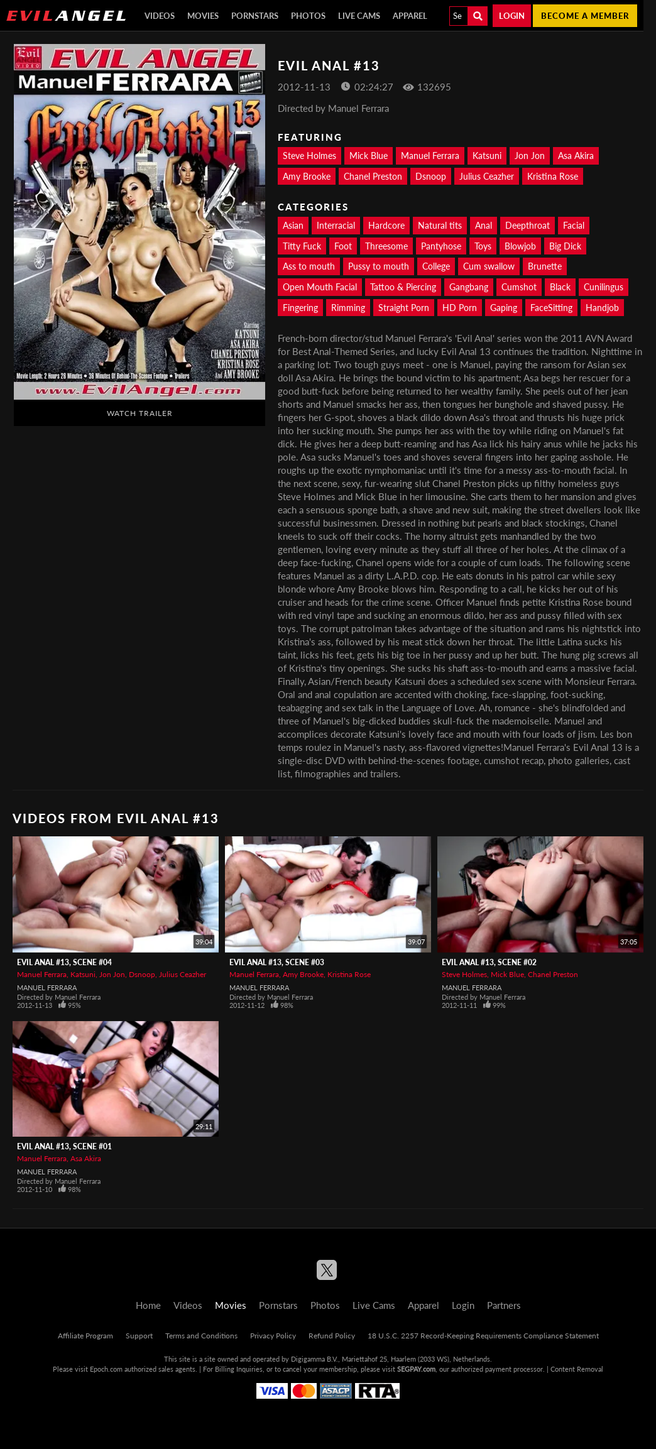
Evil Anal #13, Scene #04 (64, 962)
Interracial (336, 225)
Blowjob (520, 246)
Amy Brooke (307, 176)
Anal (483, 225)
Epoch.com (106, 1369)
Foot (343, 246)
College (436, 266)
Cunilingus (603, 287)
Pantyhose (441, 246)
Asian (293, 225)
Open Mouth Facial (320, 287)
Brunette (545, 266)
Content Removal (576, 1369)
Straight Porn (403, 307)
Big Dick (565, 246)
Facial (573, 225)
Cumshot (519, 287)
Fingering (300, 307)
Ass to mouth (309, 266)
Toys (482, 246)
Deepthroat (527, 225)
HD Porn (459, 307)
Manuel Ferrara (430, 155)
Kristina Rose (552, 176)
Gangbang (468, 287)
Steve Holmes (309, 155)
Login (512, 16)
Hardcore (386, 225)
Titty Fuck (302, 246)
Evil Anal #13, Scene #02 (489, 962)
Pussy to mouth (378, 266)
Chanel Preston (373, 176)
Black (560, 287)
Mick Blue (368, 155)
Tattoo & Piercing (403, 287)
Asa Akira (576, 155)
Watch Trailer (140, 413)
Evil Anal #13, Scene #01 (64, 1146)
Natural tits (440, 225)
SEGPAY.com (416, 1369)
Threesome (386, 246)
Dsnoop (430, 176)
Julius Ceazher (486, 176)
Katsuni (487, 155)
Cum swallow (489, 266)
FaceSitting (551, 307)
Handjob (602, 307)
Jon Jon (530, 155)
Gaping (503, 307)
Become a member (585, 16)
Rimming (348, 307)
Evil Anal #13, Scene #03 (276, 962)
